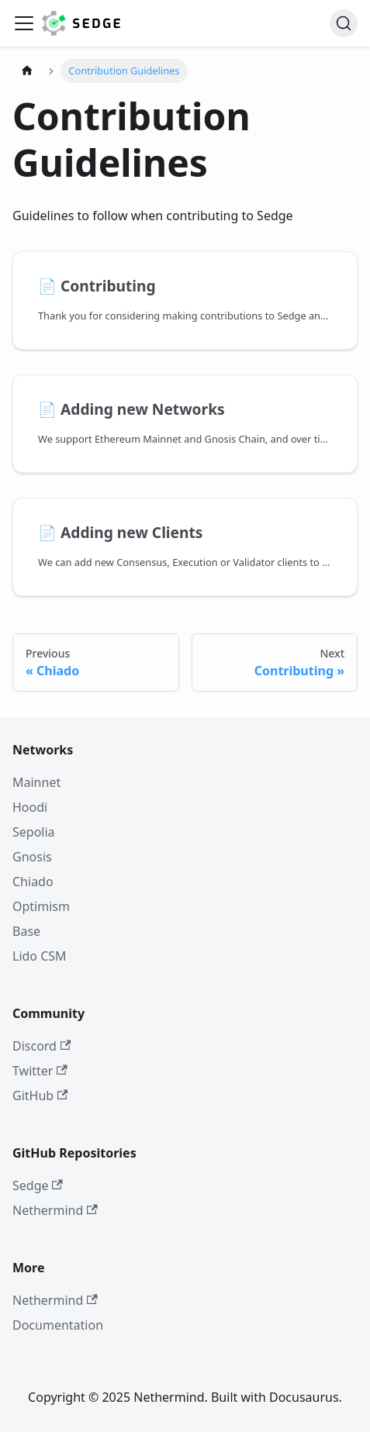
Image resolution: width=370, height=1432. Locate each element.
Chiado (33, 881)
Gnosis (32, 856)
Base (26, 931)
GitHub (39, 1095)
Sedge (37, 1185)
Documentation (57, 1325)
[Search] (344, 23)
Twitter (39, 1070)
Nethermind (55, 1210)
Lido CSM (39, 955)
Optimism (41, 906)
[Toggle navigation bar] (24, 23)
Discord (41, 1045)
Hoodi (29, 807)
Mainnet (36, 782)
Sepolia (33, 831)
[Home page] (27, 71)
